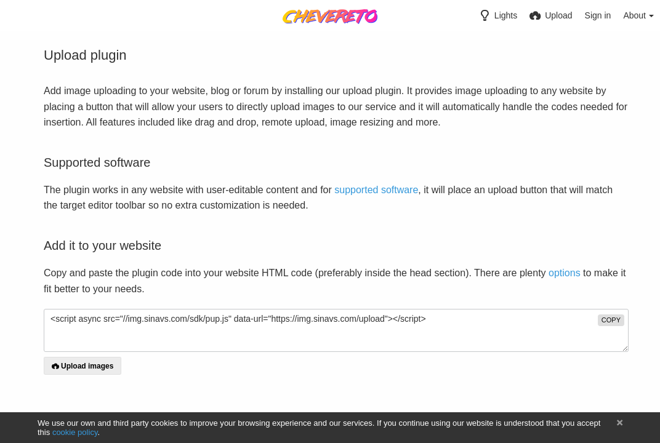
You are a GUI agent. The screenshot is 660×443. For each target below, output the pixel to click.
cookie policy (75, 432)
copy (611, 320)
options (565, 273)
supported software (376, 190)
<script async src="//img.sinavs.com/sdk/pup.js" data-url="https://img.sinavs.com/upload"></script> (336, 330)
